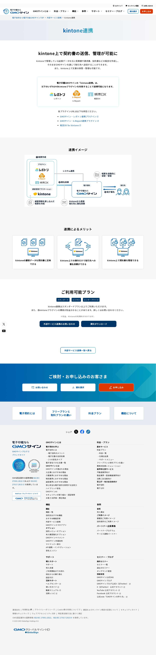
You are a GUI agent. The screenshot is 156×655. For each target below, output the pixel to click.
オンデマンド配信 (104, 571)
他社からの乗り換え (54, 574)
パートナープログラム (106, 530)
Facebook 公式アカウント (108, 593)
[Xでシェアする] (76, 432)
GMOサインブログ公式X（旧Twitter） (112, 583)
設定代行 (49, 577)
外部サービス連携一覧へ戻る (78, 350)
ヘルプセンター (52, 583)
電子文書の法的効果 (56, 456)
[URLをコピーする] (88, 432)
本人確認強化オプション (56, 534)
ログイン (118, 6)
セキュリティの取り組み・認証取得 (60, 494)
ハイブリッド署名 (53, 488)
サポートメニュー (106, 459)
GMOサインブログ (104, 580)
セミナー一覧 (102, 564)
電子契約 (100, 485)
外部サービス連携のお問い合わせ (59, 323)
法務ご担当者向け (104, 478)
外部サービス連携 (53, 521)
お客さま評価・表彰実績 (56, 498)
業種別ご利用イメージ (106, 518)
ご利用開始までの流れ (55, 571)
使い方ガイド (51, 587)
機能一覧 (49, 512)
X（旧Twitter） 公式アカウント (110, 587)
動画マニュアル (52, 590)
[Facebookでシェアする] (82, 432)
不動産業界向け (103, 472)
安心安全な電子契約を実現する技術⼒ (61, 485)
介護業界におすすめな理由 (57, 475)
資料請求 (133, 11)
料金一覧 (102, 453)
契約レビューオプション (56, 531)
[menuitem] (42, 11)
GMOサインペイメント (55, 537)
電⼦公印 (100, 488)
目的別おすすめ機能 (54, 515)
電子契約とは (51, 450)
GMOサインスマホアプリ (56, 525)
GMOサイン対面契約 (54, 541)
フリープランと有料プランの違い (110, 462)
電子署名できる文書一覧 (56, 462)
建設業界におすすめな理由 (57, 482)
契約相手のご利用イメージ (108, 521)
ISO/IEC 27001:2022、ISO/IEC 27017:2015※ (53, 617)
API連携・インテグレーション (58, 547)
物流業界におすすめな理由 (57, 478)
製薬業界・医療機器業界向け (109, 475)
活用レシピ (50, 593)
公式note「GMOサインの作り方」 (111, 596)
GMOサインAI (51, 491)
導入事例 (100, 512)
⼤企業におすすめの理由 (56, 472)
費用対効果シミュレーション (109, 466)
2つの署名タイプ (55, 459)
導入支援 (49, 568)
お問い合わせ (147, 6)
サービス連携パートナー (107, 534)
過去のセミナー (103, 568)
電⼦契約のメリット (56, 453)
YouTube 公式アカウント (107, 590)
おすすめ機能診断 (53, 518)
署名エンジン (51, 550)
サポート (49, 564)
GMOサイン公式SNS (105, 577)
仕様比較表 (103, 456)
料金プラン (101, 450)
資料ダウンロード (98, 323)
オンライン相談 (132, 6)
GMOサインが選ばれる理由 (57, 469)
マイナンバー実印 (53, 544)
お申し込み (146, 11)
